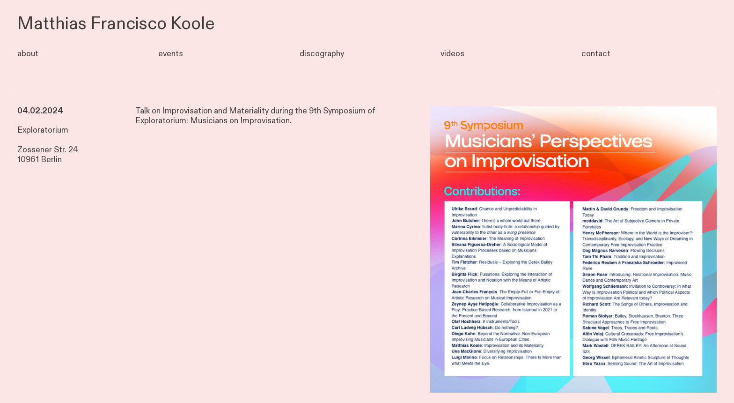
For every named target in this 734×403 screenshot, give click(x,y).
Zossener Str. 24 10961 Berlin (47, 154)
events (170, 53)
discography (322, 53)
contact (595, 53)
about (27, 53)
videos (452, 53)
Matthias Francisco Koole (116, 23)
